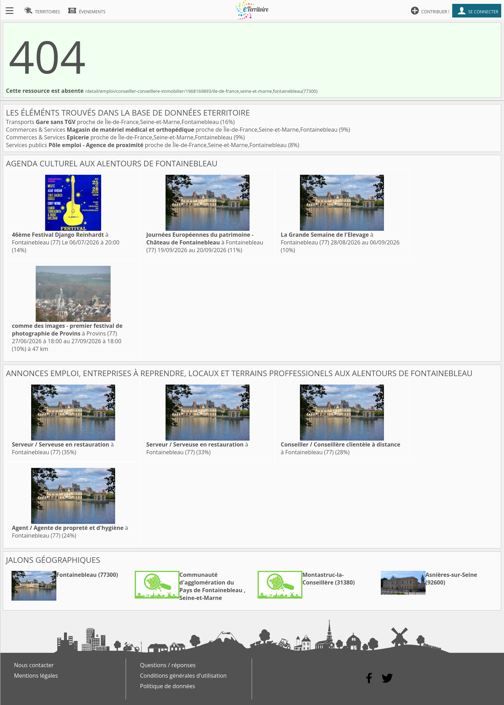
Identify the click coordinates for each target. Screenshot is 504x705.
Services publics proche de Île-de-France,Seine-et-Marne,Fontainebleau (147, 145)
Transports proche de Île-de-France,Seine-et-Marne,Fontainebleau (113, 122)
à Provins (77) (67, 329)
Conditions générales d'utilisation (183, 675)
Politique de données (167, 686)
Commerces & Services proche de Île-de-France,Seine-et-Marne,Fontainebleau (172, 129)
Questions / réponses (168, 665)
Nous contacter (34, 665)
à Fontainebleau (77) (60, 238)
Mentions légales (36, 675)
